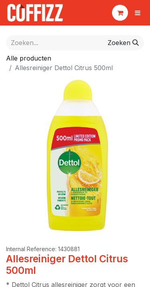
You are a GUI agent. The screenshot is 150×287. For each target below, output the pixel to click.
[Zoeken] (123, 42)
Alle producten (28, 58)
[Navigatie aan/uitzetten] (137, 12)
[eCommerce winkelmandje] (120, 13)
